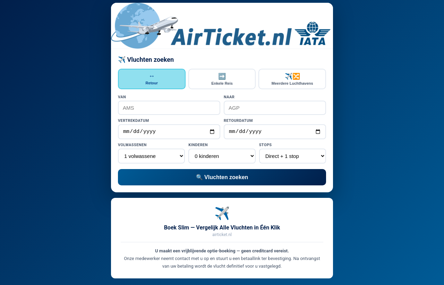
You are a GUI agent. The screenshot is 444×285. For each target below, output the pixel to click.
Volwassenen (132, 146)
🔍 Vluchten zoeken (222, 178)
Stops (265, 146)
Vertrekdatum (133, 120)
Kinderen (198, 146)
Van (122, 97)
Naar (229, 97)
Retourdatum (238, 120)
